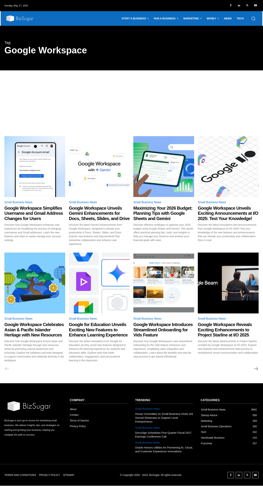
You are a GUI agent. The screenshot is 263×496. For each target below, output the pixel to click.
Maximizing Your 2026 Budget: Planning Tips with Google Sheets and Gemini (161, 213)
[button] (253, 18)
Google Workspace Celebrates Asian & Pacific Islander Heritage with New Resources (32, 337)
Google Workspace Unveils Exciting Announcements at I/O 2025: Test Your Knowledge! (227, 215)
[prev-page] (7, 379)
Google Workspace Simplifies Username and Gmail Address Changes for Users (33, 215)
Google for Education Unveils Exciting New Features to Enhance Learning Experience (91, 337)
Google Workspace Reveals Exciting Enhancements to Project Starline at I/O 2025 (227, 335)
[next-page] (256, 379)
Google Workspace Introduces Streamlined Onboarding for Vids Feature (163, 335)
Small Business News (18, 202)
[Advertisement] (131, 97)
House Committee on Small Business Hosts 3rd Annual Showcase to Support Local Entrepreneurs (164, 427)
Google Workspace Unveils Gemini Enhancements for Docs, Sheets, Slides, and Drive (97, 215)
